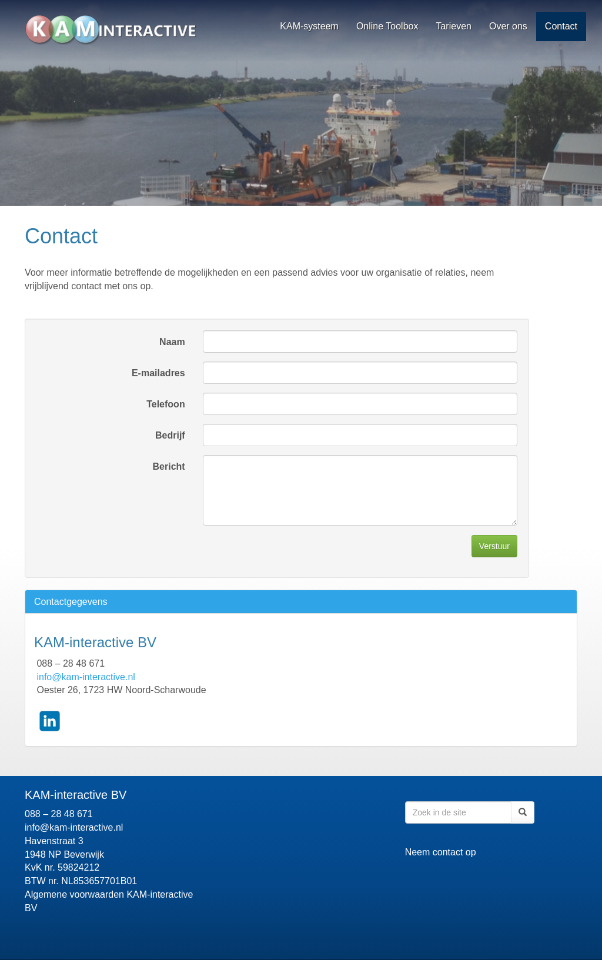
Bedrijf (170, 435)
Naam (172, 342)
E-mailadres (158, 373)
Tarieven (453, 26)
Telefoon (165, 404)
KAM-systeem (309, 26)
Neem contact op (440, 852)
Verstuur (494, 546)
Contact (561, 26)
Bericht (169, 466)
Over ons (508, 26)
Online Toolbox (387, 26)
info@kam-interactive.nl (85, 677)
